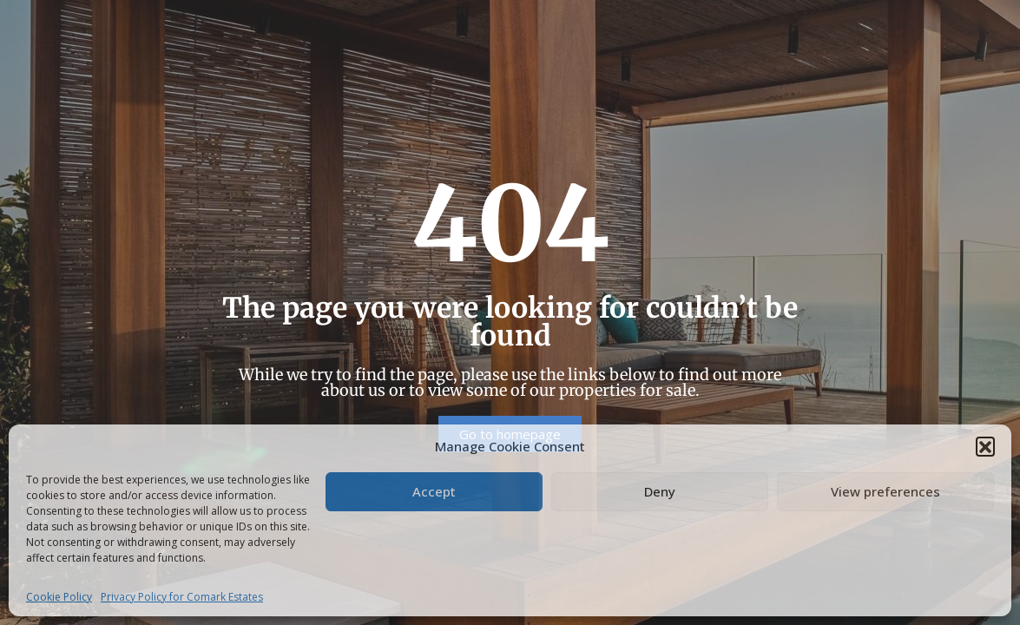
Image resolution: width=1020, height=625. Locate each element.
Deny (659, 491)
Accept (434, 491)
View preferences (885, 491)
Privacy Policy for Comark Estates (182, 596)
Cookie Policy (59, 596)
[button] (985, 446)
